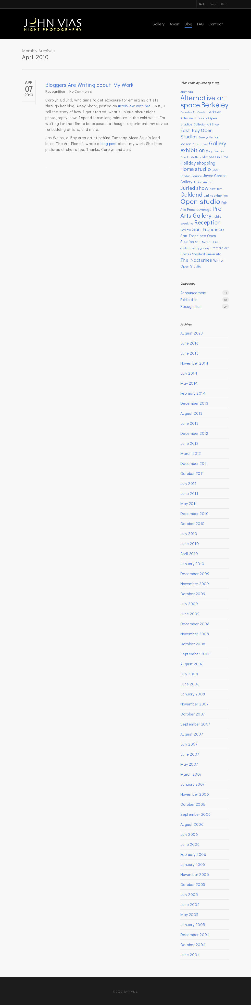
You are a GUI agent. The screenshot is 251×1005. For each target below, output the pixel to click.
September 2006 (195, 814)
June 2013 (189, 423)
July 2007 (188, 744)
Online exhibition (216, 195)
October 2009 (192, 593)
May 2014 (189, 383)
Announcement (193, 292)
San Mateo (203, 242)
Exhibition (189, 299)
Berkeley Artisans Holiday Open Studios (200, 118)
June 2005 (190, 904)
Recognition (55, 91)
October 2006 (192, 804)
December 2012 (194, 433)
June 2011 (189, 493)
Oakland (191, 194)
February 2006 (193, 854)
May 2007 (189, 764)
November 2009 (194, 583)
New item (216, 188)
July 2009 (189, 603)
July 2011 (188, 483)
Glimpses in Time (215, 157)
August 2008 (192, 663)
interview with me (134, 105)
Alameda (186, 92)
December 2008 (195, 623)
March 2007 (190, 774)
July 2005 (189, 894)
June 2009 (190, 613)
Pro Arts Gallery (201, 211)
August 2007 (191, 734)
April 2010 (189, 553)
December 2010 (194, 513)
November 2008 (194, 633)
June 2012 (189, 443)
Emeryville (206, 137)
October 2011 (192, 473)
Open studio (200, 201)
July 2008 (189, 673)
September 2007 (195, 723)
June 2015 (189, 353)
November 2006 (194, 794)
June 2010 (189, 543)
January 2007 (192, 784)
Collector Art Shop (206, 124)
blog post (108, 143)
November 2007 (194, 703)
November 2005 (194, 874)
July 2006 (189, 834)
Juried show (194, 187)
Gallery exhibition (203, 146)
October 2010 (192, 523)
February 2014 (193, 393)
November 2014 (194, 363)
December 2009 (195, 573)
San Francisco (208, 229)
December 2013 (194, 403)
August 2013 (191, 413)
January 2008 (192, 693)
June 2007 (189, 754)
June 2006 (190, 844)
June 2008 (190, 683)
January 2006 (192, 864)
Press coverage (199, 209)
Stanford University (206, 254)
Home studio (195, 168)
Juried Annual (203, 182)
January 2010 (192, 563)
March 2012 (190, 453)
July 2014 (188, 373)
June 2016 (189, 343)
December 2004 (195, 934)
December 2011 (194, 463)
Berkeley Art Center (193, 112)
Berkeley (214, 104)
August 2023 (191, 332)
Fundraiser (200, 144)
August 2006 (192, 824)
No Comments (80, 91)
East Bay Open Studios (196, 133)
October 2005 (192, 884)
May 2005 (189, 914)
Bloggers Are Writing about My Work (89, 84)
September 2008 (195, 653)
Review (185, 229)
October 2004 (193, 944)
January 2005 (192, 924)
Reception (207, 222)
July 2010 (188, 533)
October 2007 (192, 713)
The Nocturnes (196, 260)
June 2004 (190, 954)
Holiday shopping (197, 163)
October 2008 (192, 643)
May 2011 (188, 503)
